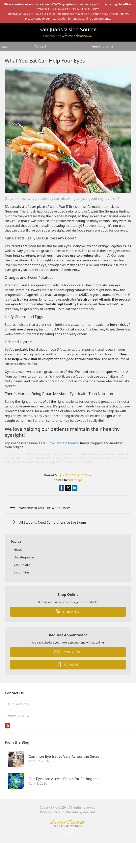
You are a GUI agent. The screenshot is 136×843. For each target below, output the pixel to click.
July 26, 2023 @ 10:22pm (76, 475)
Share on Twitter (68, 488)
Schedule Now (67, 652)
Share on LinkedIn (74, 488)
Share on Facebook (61, 488)
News (18, 550)
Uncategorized (24, 557)
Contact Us (67, 664)
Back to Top (68, 833)
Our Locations (18, 704)
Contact (40, 46)
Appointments (102, 46)
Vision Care (22, 565)
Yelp (7, 725)
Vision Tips (75, 480)
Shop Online (67, 611)
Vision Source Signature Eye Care (68, 822)
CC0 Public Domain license (58, 443)
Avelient (89, 812)
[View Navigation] (6, 46)
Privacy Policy (50, 812)
